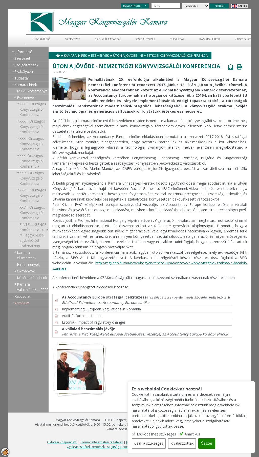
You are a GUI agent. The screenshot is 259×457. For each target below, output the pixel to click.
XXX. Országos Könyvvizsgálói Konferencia (31, 161)
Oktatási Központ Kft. (62, 442)
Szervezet (72, 39)
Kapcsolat (243, 39)
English (242, 5)
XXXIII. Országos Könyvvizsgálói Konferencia (32, 109)
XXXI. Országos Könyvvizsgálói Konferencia (31, 143)
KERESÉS (219, 5)
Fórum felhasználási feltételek (101, 442)
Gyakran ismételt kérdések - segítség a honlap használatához (110, 447)
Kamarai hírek (209, 39)
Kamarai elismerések (26, 255)
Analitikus (193, 434)
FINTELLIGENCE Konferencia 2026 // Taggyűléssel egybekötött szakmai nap (33, 235)
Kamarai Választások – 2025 (33, 287)
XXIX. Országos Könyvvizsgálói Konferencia (31, 178)
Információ (41, 39)
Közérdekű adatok (32, 277)
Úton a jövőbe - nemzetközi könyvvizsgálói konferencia (160, 55)
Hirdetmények (28, 264)
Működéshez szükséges (157, 434)
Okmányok (26, 271)
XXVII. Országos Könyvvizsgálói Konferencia (32, 212)
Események (26, 97)
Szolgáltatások (108, 39)
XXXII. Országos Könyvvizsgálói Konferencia (32, 126)
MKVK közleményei (32, 91)
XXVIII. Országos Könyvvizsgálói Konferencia (32, 195)
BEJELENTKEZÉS (131, 5)
